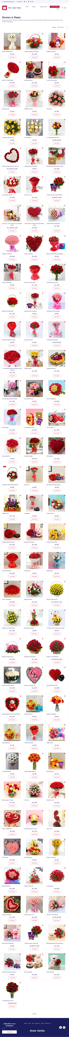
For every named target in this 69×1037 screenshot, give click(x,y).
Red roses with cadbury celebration (55, 254)
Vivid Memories (28, 857)
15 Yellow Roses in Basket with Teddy (55, 628)
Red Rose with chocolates (30, 311)
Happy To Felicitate (51, 857)
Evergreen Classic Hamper (8, 542)
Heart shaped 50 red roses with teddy (11, 714)
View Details (12, 57)
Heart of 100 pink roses (29, 685)
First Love (26, 800)
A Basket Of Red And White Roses (10, 484)
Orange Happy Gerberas (30, 771)
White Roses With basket (8, 685)
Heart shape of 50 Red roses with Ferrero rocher (34, 224)
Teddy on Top (5, 513)
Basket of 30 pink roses (7, 656)
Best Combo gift (28, 972)
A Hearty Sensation (6, 914)
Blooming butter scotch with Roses (55, 943)
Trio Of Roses (27, 137)
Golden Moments (28, 80)
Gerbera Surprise (28, 714)
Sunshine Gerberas (28, 742)
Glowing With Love (28, 399)
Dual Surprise (5, 427)
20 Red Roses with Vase (52, 282)
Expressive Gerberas (51, 714)
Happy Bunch (50, 742)
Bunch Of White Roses (7, 51)
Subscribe (9, 1032)
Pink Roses (49, 109)
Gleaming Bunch (6, 742)
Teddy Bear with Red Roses (30, 166)
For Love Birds (50, 427)
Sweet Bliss (27, 513)
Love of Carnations (6, 599)
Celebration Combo (51, 51)
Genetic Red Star (6, 456)
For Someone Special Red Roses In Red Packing (12, 369)
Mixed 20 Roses (28, 599)
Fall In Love (49, 828)
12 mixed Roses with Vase (53, 137)
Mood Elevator (50, 771)
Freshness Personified (52, 542)
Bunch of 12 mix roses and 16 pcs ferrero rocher (12, 224)
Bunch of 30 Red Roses (7, 80)
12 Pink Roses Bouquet (52, 340)
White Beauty (50, 570)
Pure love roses (28, 195)
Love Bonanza (50, 886)
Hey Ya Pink (5, 857)
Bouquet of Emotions (29, 542)
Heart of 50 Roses (28, 254)
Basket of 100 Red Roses (52, 656)
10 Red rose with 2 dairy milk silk (54, 195)
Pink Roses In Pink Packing (53, 311)
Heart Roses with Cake (52, 685)
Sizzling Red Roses (6, 570)
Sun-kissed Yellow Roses (8, 137)
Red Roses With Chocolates (8, 340)
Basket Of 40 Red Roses (30, 656)
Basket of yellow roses (52, 599)
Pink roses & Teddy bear (8, 943)
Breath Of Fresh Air (28, 886)
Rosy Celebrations (6, 886)
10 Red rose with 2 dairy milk (31, 943)
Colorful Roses (50, 513)
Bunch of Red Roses (7, 282)
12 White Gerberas (6, 771)
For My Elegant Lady (29, 427)
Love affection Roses (7, 195)
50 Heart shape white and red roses (10, 166)
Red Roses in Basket (29, 628)
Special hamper (50, 972)
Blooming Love (5, 109)
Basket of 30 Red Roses (7, 311)
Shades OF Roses (28, 109)
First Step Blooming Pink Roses (9, 399)
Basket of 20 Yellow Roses (8, 628)
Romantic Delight (28, 456)
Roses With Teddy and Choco (9, 972)
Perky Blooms (50, 456)
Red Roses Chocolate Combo (53, 484)
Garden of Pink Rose (7, 254)
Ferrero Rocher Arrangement (53, 223)
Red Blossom (27, 570)
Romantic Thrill (50, 800)
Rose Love (26, 484)
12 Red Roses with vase (7, 1000)
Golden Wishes (27, 368)
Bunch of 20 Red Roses (29, 282)
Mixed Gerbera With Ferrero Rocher (55, 166)
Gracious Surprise (28, 340)
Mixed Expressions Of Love (30, 828)
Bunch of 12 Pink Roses (52, 914)
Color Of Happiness (51, 399)
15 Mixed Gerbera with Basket (31, 51)
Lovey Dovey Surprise (52, 80)
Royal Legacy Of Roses (7, 800)
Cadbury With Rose (51, 368)
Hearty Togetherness (7, 828)
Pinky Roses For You (29, 914)
